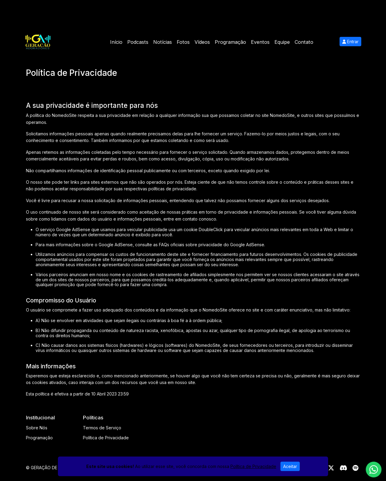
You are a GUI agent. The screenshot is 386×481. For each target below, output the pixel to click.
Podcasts (137, 42)
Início (116, 42)
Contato (304, 42)
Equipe (282, 42)
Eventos (260, 42)
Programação (230, 42)
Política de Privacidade (106, 437)
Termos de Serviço (102, 427)
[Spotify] (355, 468)
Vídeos (202, 42)
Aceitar (290, 466)
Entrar (350, 41)
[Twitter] (331, 468)
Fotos (183, 42)
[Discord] (343, 468)
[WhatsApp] (373, 469)
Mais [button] (323, 42)
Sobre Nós (36, 427)
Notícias (162, 42)
